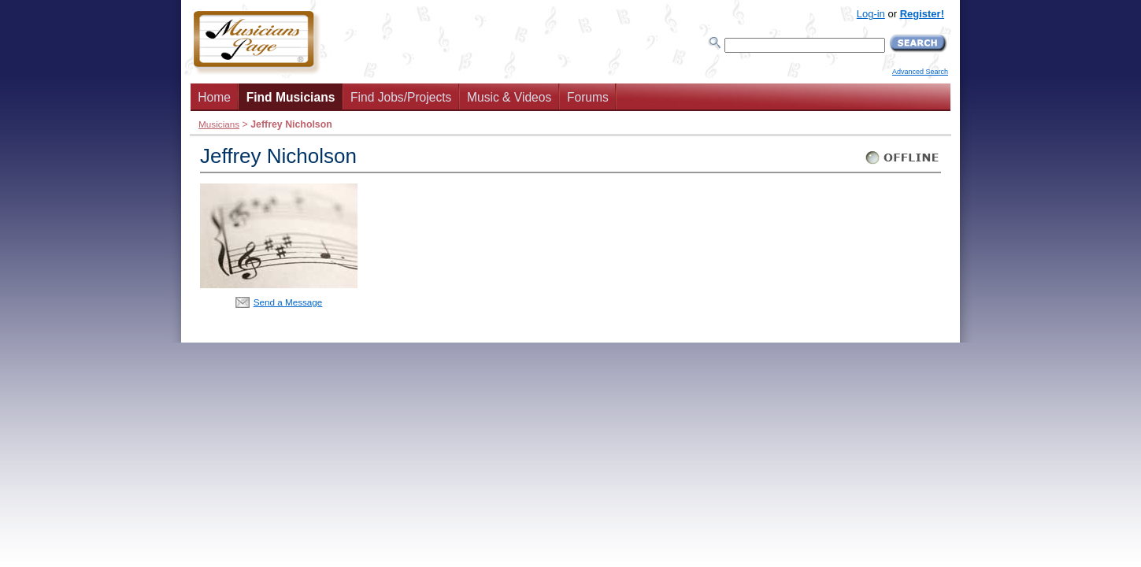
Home (214, 97)
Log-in (871, 14)
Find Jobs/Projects (400, 97)
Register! (922, 14)
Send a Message (288, 302)
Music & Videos (509, 97)
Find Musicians (290, 97)
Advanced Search (920, 72)
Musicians (218, 124)
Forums (588, 97)
